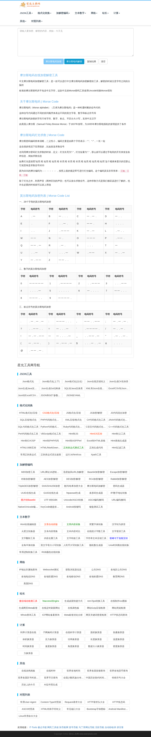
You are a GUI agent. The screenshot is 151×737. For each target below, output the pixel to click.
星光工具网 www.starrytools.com (83, 734)
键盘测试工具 (96, 507)
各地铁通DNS (96, 576)
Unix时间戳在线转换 (119, 545)
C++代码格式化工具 (119, 426)
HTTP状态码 (118, 702)
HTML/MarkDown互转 (52, 447)
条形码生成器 (96, 493)
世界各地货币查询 (119, 670)
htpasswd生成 (73, 493)
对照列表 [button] (36, 21)
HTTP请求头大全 (96, 702)
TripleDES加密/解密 (28, 486)
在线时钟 (50, 670)
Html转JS (73, 433)
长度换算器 (96, 639)
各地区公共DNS (119, 569)
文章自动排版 (51, 524)
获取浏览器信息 (73, 569)
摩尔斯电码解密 (74, 61)
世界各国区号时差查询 (29, 677)
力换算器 (28, 653)
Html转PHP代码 (51, 440)
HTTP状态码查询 (118, 615)
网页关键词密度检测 (96, 615)
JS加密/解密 (96, 413)
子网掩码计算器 (51, 632)
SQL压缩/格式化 (28, 419)
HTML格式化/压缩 (28, 413)
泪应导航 (99, 727)
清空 (103, 61)
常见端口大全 (73, 709)
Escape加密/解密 (118, 472)
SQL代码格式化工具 (28, 426)
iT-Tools (33, 727)
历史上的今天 (28, 684)
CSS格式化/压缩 (50, 413)
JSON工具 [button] (26, 13)
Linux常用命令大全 (28, 716)
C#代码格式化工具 (96, 419)
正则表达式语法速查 (51, 454)
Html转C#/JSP (28, 440)
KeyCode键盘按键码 (51, 507)
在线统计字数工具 (96, 531)
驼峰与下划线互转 (119, 538)
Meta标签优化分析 (73, 615)
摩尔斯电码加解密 (96, 486)
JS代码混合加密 (119, 413)
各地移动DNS (73, 576)
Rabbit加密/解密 (119, 479)
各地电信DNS (28, 576)
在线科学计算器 (73, 632)
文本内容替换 (51, 531)
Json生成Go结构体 (50, 388)
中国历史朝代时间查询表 (98, 677)
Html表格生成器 (119, 440)
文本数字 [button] (80, 13)
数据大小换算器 (96, 646)
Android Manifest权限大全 (122, 709)
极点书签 (42, 727)
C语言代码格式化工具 (97, 426)
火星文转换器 (28, 531)
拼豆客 (120, 727)
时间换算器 (28, 646)
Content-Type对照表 (51, 702)
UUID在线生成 (28, 493)
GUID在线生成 (50, 493)
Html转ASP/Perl (73, 440)
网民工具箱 (53, 727)
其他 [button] (23, 21)
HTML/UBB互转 (28, 447)
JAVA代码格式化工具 (119, 419)
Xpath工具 (96, 454)
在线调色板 (73, 608)
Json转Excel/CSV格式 (29, 395)
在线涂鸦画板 (28, 670)
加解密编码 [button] (63, 13)
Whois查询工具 (28, 615)
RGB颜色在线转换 (51, 552)
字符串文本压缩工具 (96, 538)
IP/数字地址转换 (118, 493)
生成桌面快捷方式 (73, 601)
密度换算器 (118, 646)
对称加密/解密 (28, 479)
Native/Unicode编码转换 (30, 507)
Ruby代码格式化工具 (73, 426)
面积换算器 (96, 632)
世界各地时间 (73, 670)
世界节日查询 (51, 677)
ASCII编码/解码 (96, 500)
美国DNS (28, 583)
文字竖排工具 (118, 531)
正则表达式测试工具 (73, 447)
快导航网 (63, 727)
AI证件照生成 (50, 684)
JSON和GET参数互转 (52, 395)
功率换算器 (73, 639)
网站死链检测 (118, 608)
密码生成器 (118, 486)
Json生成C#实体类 (118, 381)
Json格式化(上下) (51, 381)
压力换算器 (51, 639)
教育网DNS (119, 576)
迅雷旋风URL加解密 (73, 472)
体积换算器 (28, 639)
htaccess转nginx (50, 601)
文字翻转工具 (28, 538)
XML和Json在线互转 (96, 388)
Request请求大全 (73, 702)
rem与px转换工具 (96, 601)
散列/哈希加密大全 (73, 486)
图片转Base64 (28, 500)
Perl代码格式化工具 (28, 433)
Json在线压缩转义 (96, 381)
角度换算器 (73, 646)
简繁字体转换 (96, 524)
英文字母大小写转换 (51, 545)
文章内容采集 (73, 524)
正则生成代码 (96, 447)
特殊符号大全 (118, 677)
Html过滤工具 (119, 447)
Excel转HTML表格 (96, 440)
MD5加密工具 (28, 472)
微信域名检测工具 (28, 601)
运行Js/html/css (73, 454)
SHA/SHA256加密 (51, 486)
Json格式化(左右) (73, 381)
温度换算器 (118, 639)
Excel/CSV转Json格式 (120, 388)
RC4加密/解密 (96, 479)
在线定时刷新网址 (51, 608)
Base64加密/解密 (96, 472)
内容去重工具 (51, 538)
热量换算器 (118, 632)
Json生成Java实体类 (28, 388)
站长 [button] (105, 13)
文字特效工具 (73, 538)
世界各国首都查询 (96, 670)
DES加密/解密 (73, 479)
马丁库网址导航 (86, 727)
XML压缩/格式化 (73, 419)
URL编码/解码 (119, 500)
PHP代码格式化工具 (51, 419)
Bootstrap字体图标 (96, 709)
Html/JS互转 (96, 433)
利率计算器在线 (28, 632)
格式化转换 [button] (44, 13)
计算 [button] (117, 13)
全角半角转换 (28, 545)
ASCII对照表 (28, 709)
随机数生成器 (96, 545)
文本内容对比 (73, 531)
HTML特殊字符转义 (51, 709)
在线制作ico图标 (118, 601)
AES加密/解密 (51, 479)
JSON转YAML (73, 395)
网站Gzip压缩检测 (96, 608)
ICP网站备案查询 (50, 615)
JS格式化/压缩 (73, 413)
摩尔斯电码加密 (54, 61)
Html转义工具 (119, 433)
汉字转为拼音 (118, 524)
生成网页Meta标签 (28, 608)
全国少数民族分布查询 (74, 677)
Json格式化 (28, 381)
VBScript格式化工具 (51, 433)
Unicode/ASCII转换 (73, 500)
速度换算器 (51, 646)
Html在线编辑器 (28, 524)
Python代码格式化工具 (52, 426)
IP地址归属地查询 (28, 569)
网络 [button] (94, 13)
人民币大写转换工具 (73, 545)
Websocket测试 (51, 569)
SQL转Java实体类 (73, 388)
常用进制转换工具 (28, 552)
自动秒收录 (110, 727)
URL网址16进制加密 (51, 472)
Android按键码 (73, 507)
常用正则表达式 (28, 454)
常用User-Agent (28, 702)
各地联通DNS (51, 576)
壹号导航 (73, 727)
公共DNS (96, 569)
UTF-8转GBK (50, 500)
